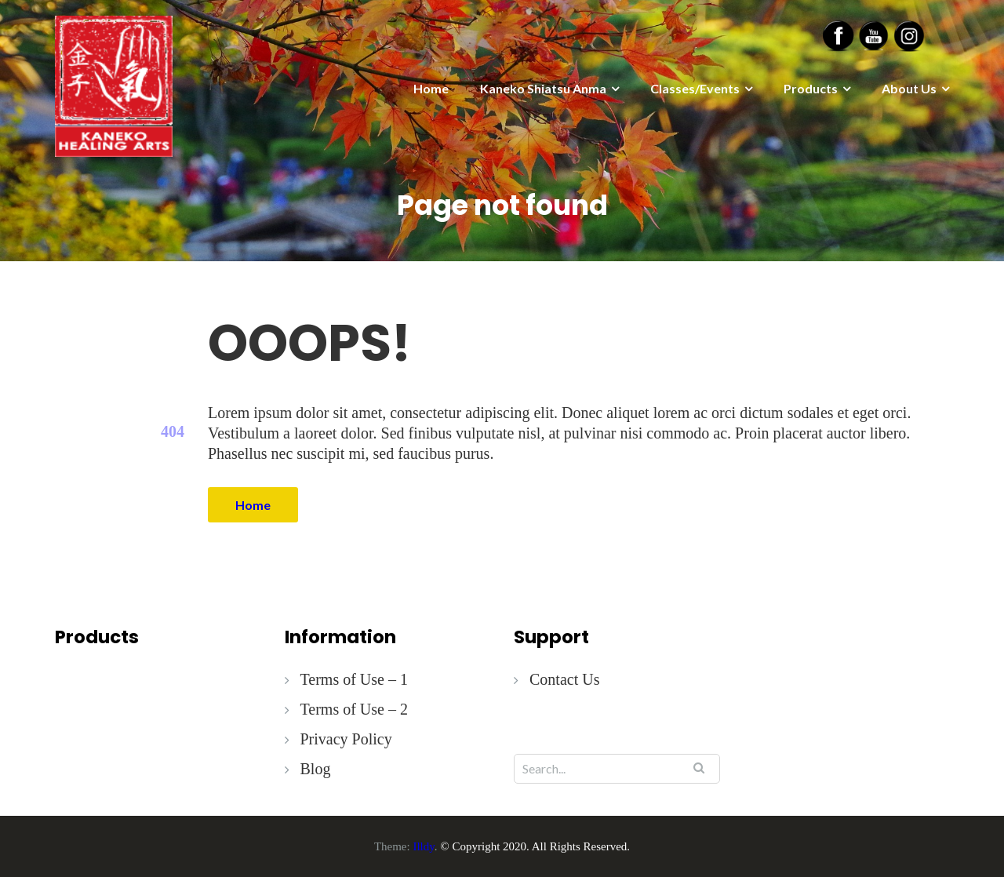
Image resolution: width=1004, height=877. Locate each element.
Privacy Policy (346, 739)
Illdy (423, 846)
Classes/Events (695, 88)
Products (811, 88)
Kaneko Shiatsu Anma (543, 88)
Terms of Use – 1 (354, 679)
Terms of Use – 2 (354, 709)
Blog (315, 768)
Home (431, 88)
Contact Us (564, 679)
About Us (909, 88)
